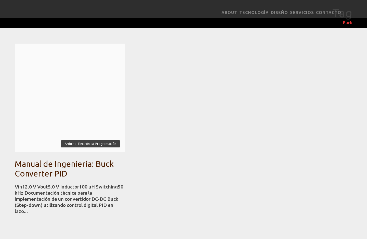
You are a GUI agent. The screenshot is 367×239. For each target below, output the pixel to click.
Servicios (302, 12)
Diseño (279, 12)
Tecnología (254, 12)
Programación (105, 144)
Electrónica (86, 144)
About (229, 12)
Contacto (328, 12)
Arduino (70, 144)
